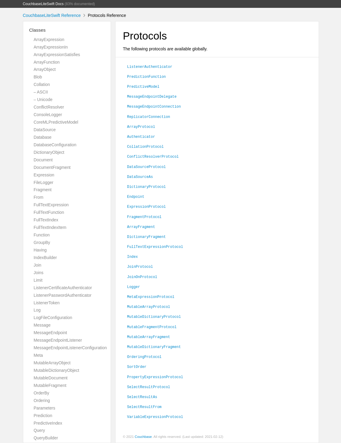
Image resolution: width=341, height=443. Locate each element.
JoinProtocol (140, 266)
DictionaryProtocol (146, 186)
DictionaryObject (49, 152)
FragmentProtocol (144, 216)
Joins (38, 272)
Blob (38, 76)
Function (42, 235)
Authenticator (141, 136)
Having (40, 250)
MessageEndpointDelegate (152, 96)
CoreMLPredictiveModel (56, 122)
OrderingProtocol (144, 356)
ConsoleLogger (48, 114)
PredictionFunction (146, 76)
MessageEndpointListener (58, 340)
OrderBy (41, 393)
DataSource (45, 129)
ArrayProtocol (141, 126)
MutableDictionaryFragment (154, 346)
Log (37, 310)
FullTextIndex (46, 219)
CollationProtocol (145, 146)
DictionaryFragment (146, 236)
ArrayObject (45, 69)
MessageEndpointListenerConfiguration (70, 347)
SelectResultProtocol (148, 386)
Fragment (43, 189)
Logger (133, 286)
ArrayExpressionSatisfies (57, 54)
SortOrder (137, 366)
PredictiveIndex (48, 423)
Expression (44, 174)
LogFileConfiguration (53, 317)
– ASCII (41, 92)
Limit (38, 280)
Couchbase (143, 436)
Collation (42, 84)
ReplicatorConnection (148, 116)
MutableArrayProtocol (148, 306)
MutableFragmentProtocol (152, 326)
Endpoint (135, 196)
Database (43, 137)
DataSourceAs (140, 176)
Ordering (42, 400)
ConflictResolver (49, 107)
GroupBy (42, 242)
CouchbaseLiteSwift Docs (43, 4)
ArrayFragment (141, 226)
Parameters (44, 408)
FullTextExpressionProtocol (155, 246)
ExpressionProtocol (146, 206)
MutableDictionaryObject (56, 370)
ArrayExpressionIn (51, 47)
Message (42, 325)
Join (37, 265)
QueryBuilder (46, 437)
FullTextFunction (49, 212)
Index (132, 256)
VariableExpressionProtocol (155, 416)
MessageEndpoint (50, 332)
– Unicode (43, 99)
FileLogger (44, 182)
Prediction (43, 415)
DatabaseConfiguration (55, 144)
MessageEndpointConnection (154, 106)
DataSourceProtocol (146, 166)
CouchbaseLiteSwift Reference (52, 15)
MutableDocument (51, 377)
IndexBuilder (45, 257)
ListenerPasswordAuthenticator (63, 295)
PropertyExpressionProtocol (155, 376)
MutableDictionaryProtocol (154, 316)
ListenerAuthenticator (149, 66)
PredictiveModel (143, 86)
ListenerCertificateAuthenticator (63, 287)
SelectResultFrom (144, 406)
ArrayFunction (47, 62)
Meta (38, 355)
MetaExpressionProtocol (151, 296)
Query (39, 430)
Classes (37, 30)
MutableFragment (50, 385)
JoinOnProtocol (142, 276)
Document (43, 159)
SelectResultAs (142, 396)
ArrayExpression (49, 39)
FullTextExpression (51, 204)
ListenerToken (47, 302)
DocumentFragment (52, 167)
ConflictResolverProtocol (153, 156)
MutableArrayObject (52, 362)
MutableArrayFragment (148, 336)
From (38, 197)
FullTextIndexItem (50, 227)
